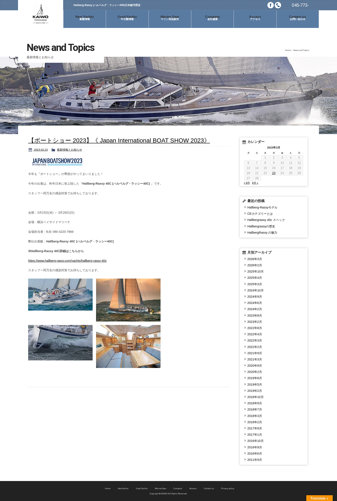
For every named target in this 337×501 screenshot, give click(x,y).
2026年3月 (254, 259)
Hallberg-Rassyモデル (262, 207)
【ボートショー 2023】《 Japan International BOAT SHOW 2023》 (119, 140)
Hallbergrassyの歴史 (261, 226)
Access (193, 488)
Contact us (209, 488)
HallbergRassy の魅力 (262, 232)
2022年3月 (254, 340)
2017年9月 (254, 428)
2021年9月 (254, 353)
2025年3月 (254, 284)
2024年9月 (254, 296)
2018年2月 (254, 422)
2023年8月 (254, 315)
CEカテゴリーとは (260, 213)
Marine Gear (160, 488)
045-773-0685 (300, 6)
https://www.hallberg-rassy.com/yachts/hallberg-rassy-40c (67, 260)
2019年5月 (254, 384)
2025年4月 (254, 277)
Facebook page (270, 5)
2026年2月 (254, 265)
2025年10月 (255, 271)
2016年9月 (254, 447)
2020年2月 (254, 372)
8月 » (255, 182)
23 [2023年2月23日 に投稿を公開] (274, 173)
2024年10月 (255, 290)
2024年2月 (254, 309)
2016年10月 (255, 441)
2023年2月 (254, 321)
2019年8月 (254, 378)
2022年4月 (254, 334)
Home (288, 50)
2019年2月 (254, 390)
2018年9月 (254, 403)
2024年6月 (254, 303)
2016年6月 (254, 453)
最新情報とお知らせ (69, 149)
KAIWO (40, 14)
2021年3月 (254, 359)
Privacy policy (227, 488)
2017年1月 (254, 434)
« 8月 (247, 182)
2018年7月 (254, 409)
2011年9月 (254, 459)
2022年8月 (254, 328)
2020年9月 (254, 365)
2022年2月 (254, 347)
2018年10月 (255, 397)
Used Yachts (142, 488)
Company (177, 488)
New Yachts (123, 488)
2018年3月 (254, 416)
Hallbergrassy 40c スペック (266, 220)
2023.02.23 (40, 149)
